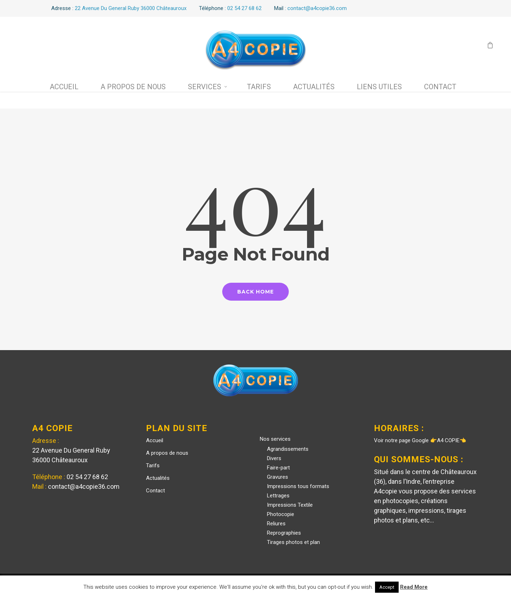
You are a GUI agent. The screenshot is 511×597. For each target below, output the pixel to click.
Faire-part (278, 467)
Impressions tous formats (298, 486)
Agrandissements (287, 449)
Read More (414, 587)
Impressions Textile (290, 505)
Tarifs (259, 86)
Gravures (277, 477)
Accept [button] (386, 587)
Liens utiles (379, 86)
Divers (274, 458)
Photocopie (280, 514)
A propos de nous (133, 86)
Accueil (64, 86)
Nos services (275, 439)
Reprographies (284, 533)
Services (208, 87)
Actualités (314, 86)
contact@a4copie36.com (84, 486)
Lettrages (278, 495)
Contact (440, 86)
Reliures (276, 523)
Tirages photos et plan (293, 542)
